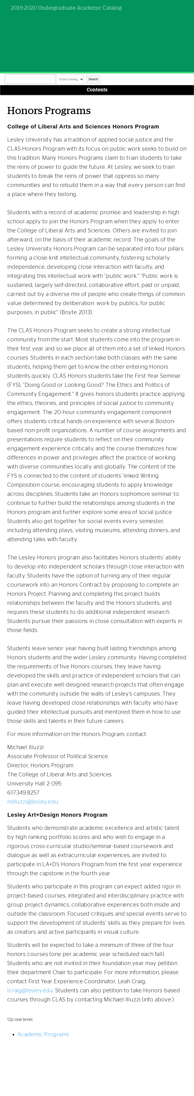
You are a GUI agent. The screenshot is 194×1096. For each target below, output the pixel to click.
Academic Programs (43, 1034)
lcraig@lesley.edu (30, 990)
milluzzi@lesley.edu (32, 802)
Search (93, 79)
